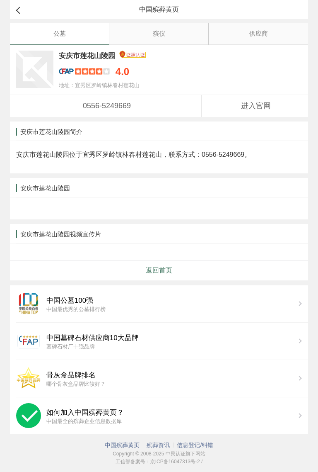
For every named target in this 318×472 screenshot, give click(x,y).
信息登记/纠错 (195, 445)
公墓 (59, 33)
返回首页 (159, 270)
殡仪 (159, 33)
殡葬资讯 (158, 445)
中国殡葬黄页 (122, 445)
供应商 (258, 33)
